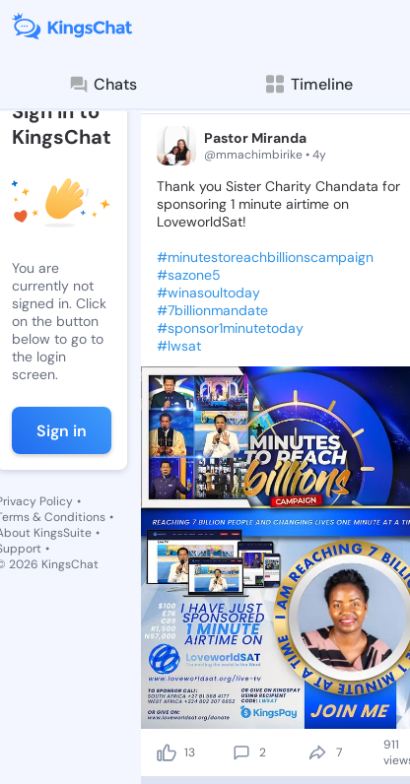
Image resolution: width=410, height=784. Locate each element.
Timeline (308, 84)
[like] (166, 752)
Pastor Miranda (255, 138)
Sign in (61, 431)
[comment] (241, 752)
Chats (102, 85)
